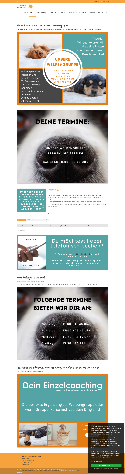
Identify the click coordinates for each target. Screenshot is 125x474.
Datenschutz (28, 469)
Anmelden (95, 1)
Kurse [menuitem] (32, 13)
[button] (106, 12)
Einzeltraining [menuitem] (42, 13)
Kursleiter (45, 220)
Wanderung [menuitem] (53, 13)
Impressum (20, 469)
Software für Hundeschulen (68, 470)
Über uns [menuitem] (92, 13)
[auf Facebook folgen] (20, 1)
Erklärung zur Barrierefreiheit (41, 469)
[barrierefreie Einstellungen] (89, 1)
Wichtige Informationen (34, 220)
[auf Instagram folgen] (17, 1)
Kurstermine (21, 220)
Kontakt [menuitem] (100, 13)
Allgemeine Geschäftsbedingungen (59, 469)
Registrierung (105, 1)
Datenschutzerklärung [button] (97, 461)
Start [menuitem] (26, 13)
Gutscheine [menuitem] (83, 13)
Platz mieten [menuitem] (72, 13)
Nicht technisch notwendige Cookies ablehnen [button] (106, 468)
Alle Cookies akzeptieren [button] (106, 465)
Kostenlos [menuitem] (63, 13)
